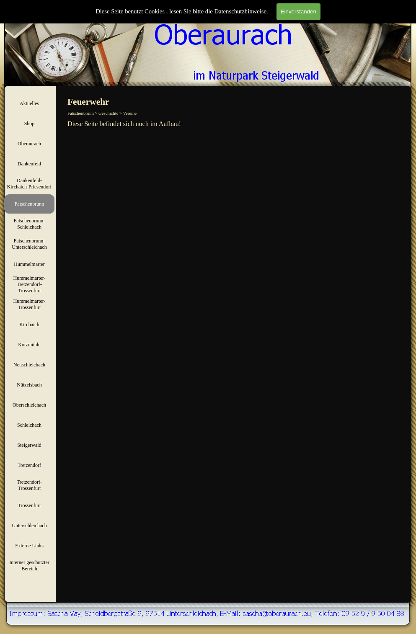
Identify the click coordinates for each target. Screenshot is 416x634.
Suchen (401, 15)
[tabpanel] (238, 124)
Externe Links (29, 546)
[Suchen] (359, 16)
